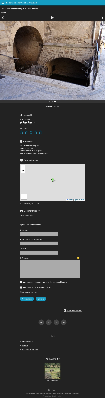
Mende (18, 9)
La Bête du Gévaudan (30, 350)
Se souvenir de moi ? (29, 292)
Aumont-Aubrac (27, 341)
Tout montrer (33, 9)
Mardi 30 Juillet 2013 (40, 153)
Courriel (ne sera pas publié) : (32, 239)
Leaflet (70, 200)
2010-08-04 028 (52, 381)
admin (60, 396)
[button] (52, 180)
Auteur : (25, 230)
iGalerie (25, 345)
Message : (25, 258)
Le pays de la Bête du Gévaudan (21, 2)
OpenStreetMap (79, 200)
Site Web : (23, 249)
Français (52, 390)
